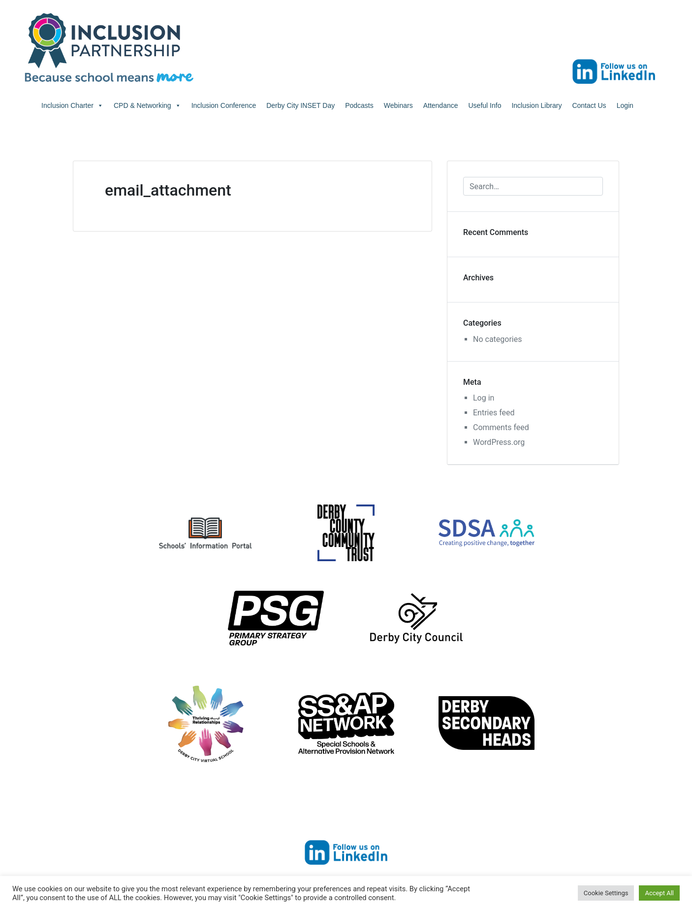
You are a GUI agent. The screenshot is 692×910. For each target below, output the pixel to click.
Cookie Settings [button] (606, 893)
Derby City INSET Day (300, 105)
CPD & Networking (147, 105)
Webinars (398, 105)
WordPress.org (499, 442)
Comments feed (501, 427)
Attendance (440, 105)
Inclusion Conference (223, 105)
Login (625, 105)
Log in (483, 398)
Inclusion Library (536, 105)
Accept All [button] (659, 893)
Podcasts (359, 105)
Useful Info (485, 105)
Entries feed (494, 412)
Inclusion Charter (72, 105)
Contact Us (589, 105)
